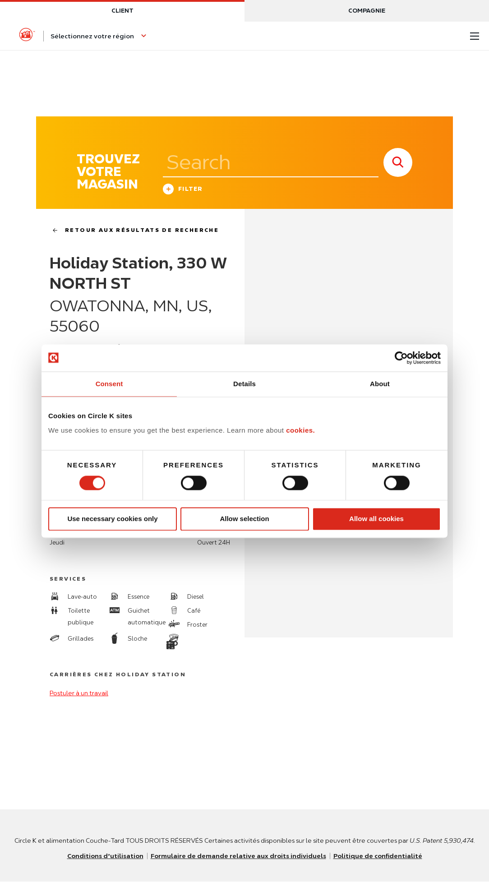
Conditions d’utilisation (103, 856)
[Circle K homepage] (27, 36)
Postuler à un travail (79, 693)
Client (122, 10)
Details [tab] (244, 384)
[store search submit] (397, 162)
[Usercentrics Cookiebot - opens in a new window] (401, 358)
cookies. (300, 430)
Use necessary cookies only (112, 519)
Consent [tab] (109, 384)
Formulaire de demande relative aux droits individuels (238, 856)
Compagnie (366, 10)
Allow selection (244, 519)
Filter (183, 190)
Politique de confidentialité (379, 856)
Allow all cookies (376, 519)
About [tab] (380, 384)
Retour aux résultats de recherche (132, 230)
